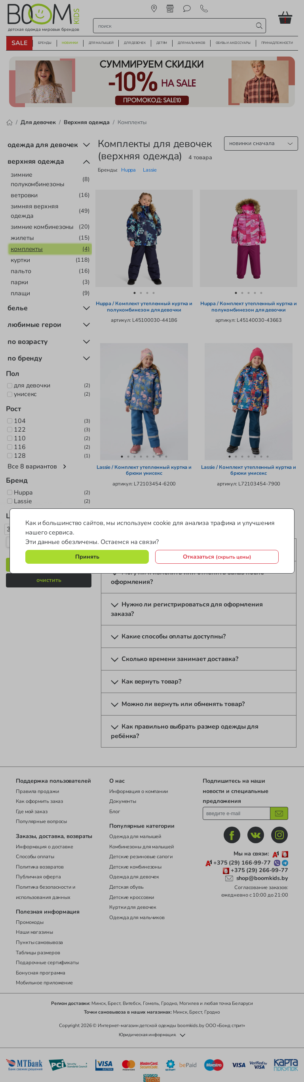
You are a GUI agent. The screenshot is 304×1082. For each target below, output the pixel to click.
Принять (87, 557)
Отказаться (217, 557)
